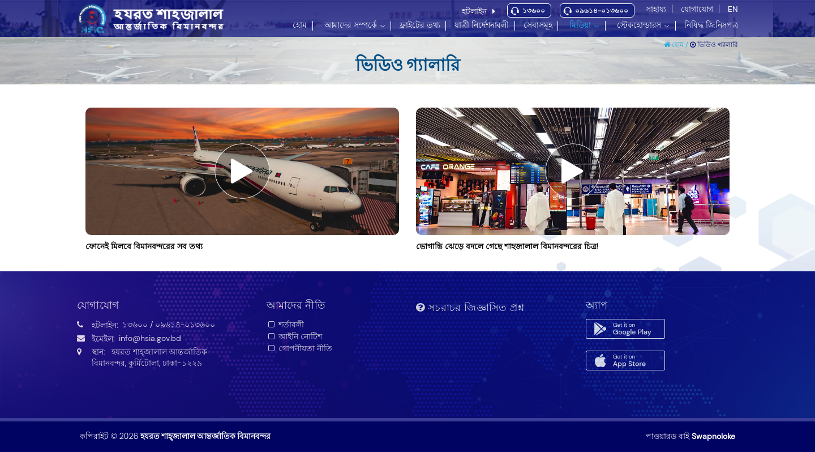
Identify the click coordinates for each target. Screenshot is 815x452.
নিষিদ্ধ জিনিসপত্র (711, 25)
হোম (300, 25)
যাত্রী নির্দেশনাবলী (481, 25)
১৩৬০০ (533, 10)
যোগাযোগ (697, 9)
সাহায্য (656, 9)
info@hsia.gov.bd (150, 338)
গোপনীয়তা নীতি (300, 348)
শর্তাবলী (285, 325)
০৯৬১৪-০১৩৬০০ (601, 10)
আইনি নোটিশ (295, 336)
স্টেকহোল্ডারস (639, 25)
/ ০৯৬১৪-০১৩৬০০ (182, 325)
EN (733, 9)
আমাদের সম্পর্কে (350, 25)
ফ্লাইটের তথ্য (420, 25)
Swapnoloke (713, 436)
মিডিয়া (580, 25)
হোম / (677, 44)
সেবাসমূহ (538, 25)
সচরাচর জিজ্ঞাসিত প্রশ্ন (470, 307)
